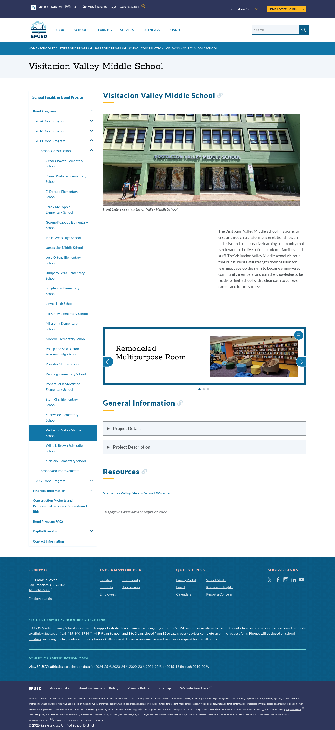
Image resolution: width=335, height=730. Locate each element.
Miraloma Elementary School (62, 326)
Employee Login (287, 9)
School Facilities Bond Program (66, 48)
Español (56, 6)
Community (131, 580)
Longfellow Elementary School (62, 291)
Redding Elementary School (66, 374)
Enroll (180, 587)
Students (106, 587)
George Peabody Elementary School (67, 225)
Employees (108, 594)
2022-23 (137, 666)
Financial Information (49, 490)
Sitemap (165, 688)
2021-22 (153, 666)
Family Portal (186, 580)
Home (33, 48)
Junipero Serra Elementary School (65, 275)
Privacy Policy (138, 688)
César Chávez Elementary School (64, 163)
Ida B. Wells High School (63, 238)
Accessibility (59, 688)
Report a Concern (219, 594)
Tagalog (102, 6)
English (43, 6)
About (61, 30)
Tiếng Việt (87, 6)
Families (106, 580)
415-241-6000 (41, 589)
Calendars (151, 30)
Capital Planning (45, 531)
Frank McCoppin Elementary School (59, 209)
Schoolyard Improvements (60, 471)
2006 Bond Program (50, 481)
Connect (176, 30)
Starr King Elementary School (62, 402)
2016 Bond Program (50, 131)
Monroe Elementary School (66, 339)
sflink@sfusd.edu (46, 633)
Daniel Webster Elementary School (66, 179)
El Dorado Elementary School (62, 194)
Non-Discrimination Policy (98, 688)
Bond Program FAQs (48, 521)
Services (127, 30)
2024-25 (103, 666)
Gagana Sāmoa (129, 6)
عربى (113, 6)
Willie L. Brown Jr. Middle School (64, 448)
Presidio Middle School (62, 364)
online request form (233, 633)
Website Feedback (195, 688)
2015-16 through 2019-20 (187, 666)
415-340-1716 (79, 633)
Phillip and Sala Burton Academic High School (62, 351)
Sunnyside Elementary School (62, 417)
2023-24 (120, 666)
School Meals (216, 580)
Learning (104, 30)
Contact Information (48, 541)
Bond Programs (44, 111)
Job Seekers (131, 587)
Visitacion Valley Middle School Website (136, 493)
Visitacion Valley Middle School (63, 433)
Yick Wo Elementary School (66, 461)
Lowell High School (59, 303)
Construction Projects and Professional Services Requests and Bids (60, 505)
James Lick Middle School (64, 247)
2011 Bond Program (110, 48)
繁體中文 (71, 6)
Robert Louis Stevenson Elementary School (63, 386)
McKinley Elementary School (67, 313)
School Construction (146, 48)
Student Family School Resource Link (69, 628)
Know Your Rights (219, 587)
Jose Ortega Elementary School (63, 260)
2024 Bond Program (50, 121)
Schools (81, 30)
